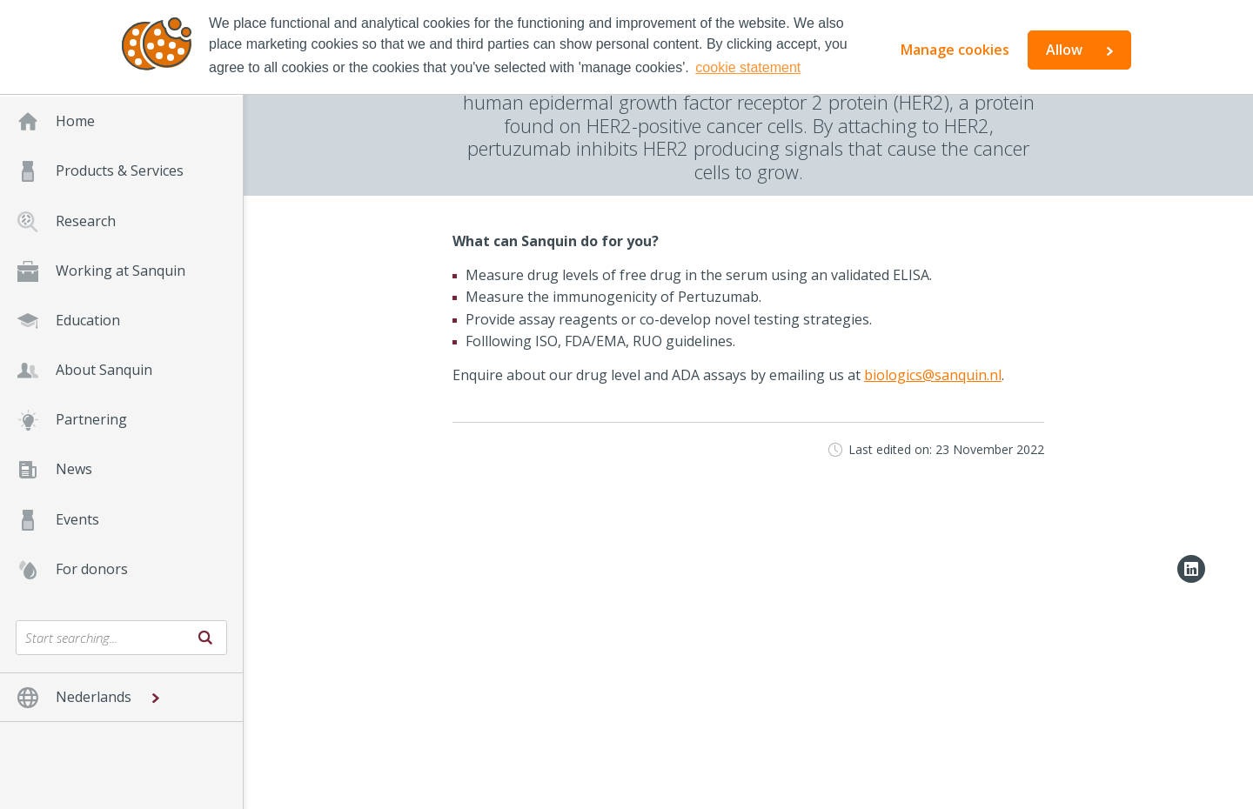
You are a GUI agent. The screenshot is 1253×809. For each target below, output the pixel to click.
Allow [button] (1064, 49)
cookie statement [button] (748, 67)
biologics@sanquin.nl (933, 374)
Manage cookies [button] (955, 49)
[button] (121, 697)
